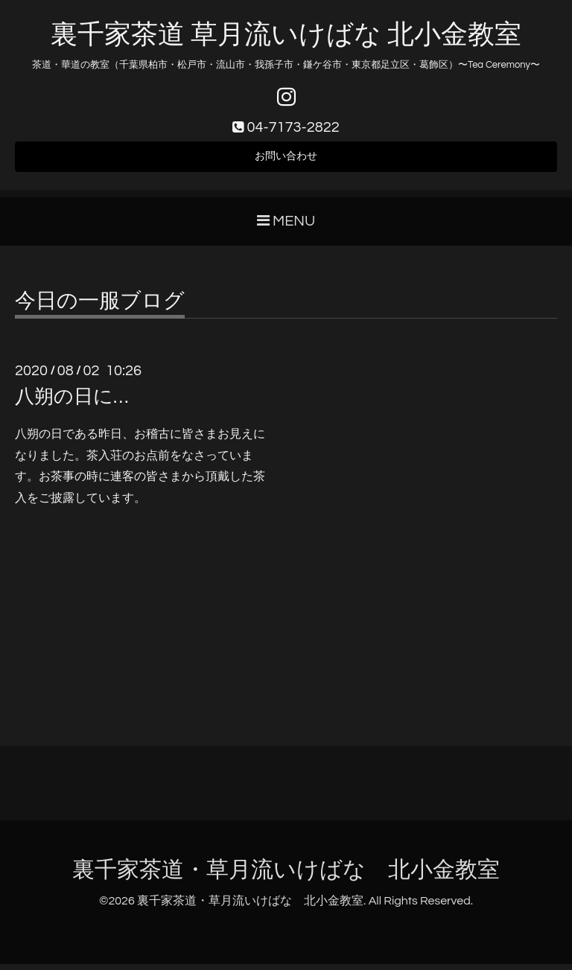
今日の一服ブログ (100, 307)
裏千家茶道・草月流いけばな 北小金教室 (286, 875)
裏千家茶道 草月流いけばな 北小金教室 (286, 35)
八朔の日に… (71, 402)
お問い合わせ (286, 161)
